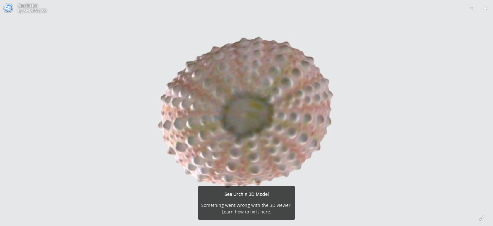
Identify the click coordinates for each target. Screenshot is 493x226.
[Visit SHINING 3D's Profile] (8, 8)
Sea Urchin (28, 5)
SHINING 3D (35, 10)
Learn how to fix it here (246, 212)
